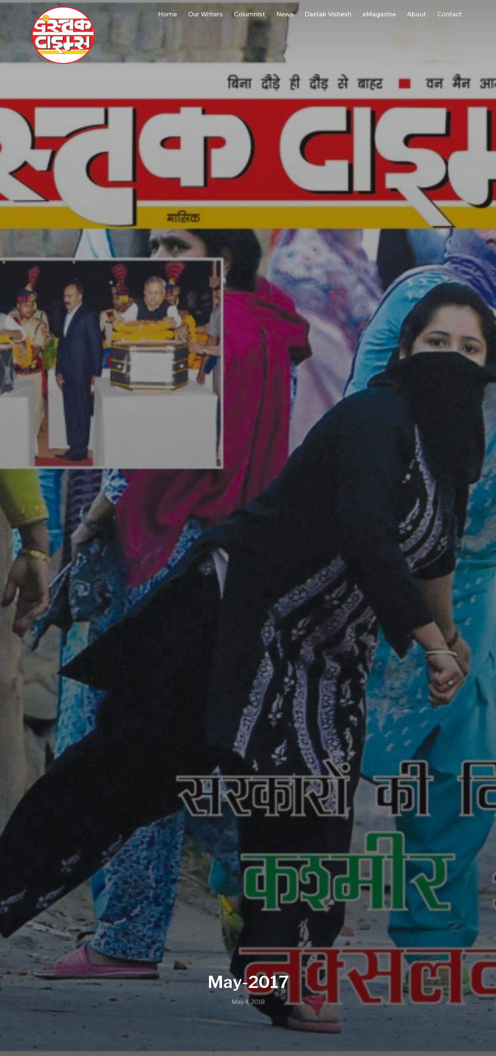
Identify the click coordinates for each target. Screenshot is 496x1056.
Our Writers (205, 14)
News (284, 14)
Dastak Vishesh (328, 14)
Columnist (249, 14)
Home (167, 14)
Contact (449, 14)
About (416, 14)
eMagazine (379, 14)
